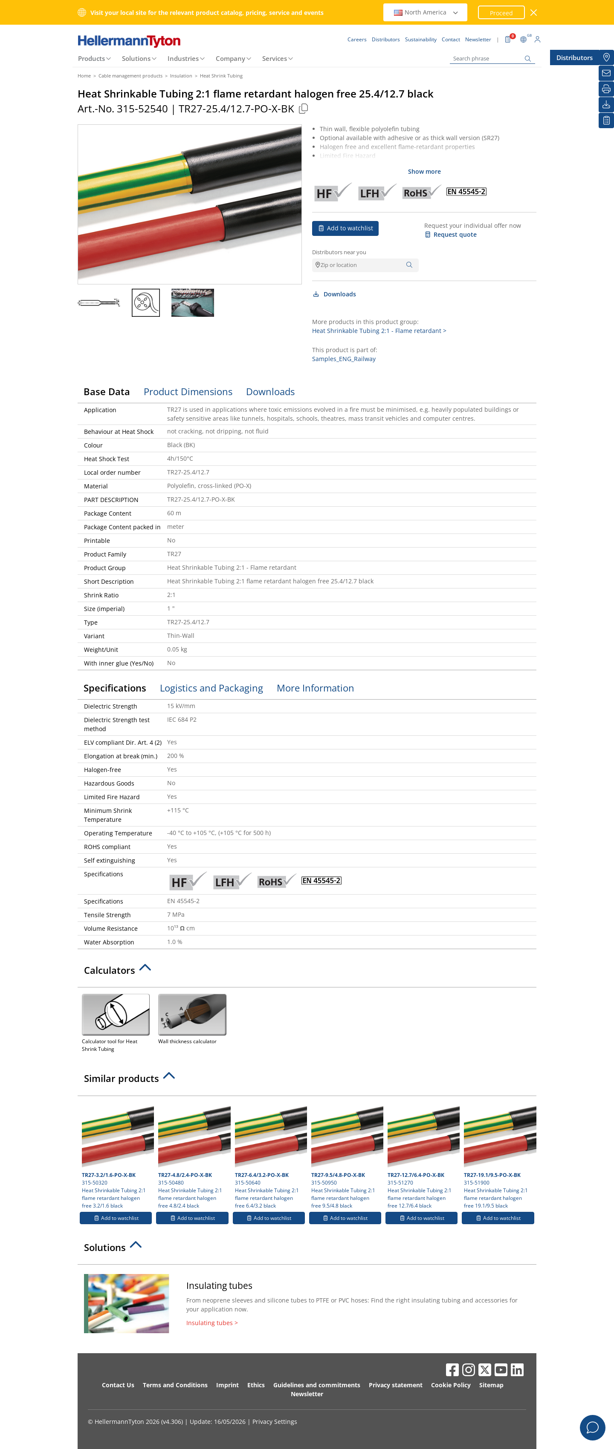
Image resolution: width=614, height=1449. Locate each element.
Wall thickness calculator (192, 1018)
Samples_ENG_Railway (344, 359)
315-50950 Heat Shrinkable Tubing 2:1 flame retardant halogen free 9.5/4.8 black (346, 1154)
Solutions (136, 58)
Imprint (227, 1385)
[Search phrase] (492, 58)
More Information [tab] (315, 687)
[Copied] (303, 108)
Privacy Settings (274, 1421)
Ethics (256, 1385)
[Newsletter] (606, 73)
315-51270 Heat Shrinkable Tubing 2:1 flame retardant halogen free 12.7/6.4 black (423, 1154)
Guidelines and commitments (316, 1385)
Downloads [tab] (270, 391)
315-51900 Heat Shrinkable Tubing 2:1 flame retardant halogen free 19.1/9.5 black (499, 1154)
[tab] (307, 972)
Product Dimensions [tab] (188, 391)
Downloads (334, 294)
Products (91, 58)
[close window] (534, 12)
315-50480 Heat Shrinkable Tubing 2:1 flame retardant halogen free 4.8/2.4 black (193, 1154)
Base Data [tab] (107, 391)
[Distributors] (606, 57)
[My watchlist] (606, 120)
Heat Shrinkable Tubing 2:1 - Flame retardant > (379, 331)
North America (426, 12)
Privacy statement (396, 1385)
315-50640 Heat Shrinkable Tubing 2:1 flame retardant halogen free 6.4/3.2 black (270, 1154)
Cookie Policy (451, 1385)
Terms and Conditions (175, 1385)
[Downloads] (606, 104)
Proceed (501, 13)
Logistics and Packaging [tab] (211, 687)
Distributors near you (339, 252)
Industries (183, 58)
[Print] (606, 89)
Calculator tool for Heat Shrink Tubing (116, 1022)
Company (230, 58)
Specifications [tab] (115, 687)
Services (274, 58)
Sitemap (491, 1385)
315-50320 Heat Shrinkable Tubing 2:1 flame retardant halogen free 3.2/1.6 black (117, 1154)
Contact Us (118, 1385)
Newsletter (307, 1394)
